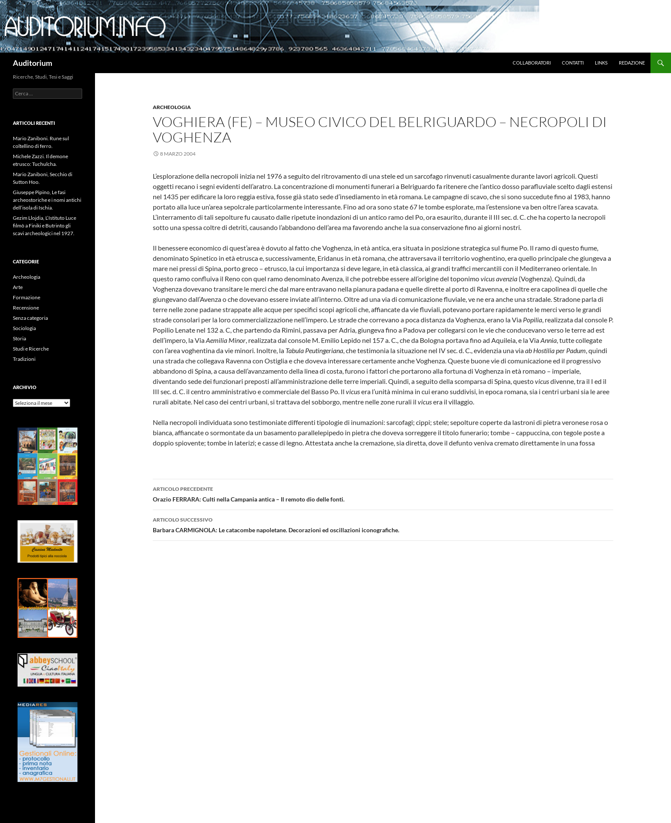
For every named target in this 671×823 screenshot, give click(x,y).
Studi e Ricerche (31, 348)
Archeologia (172, 107)
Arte (18, 287)
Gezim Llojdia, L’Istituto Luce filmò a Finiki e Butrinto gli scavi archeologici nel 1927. (44, 225)
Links (601, 62)
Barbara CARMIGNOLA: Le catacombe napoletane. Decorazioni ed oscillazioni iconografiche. (383, 524)
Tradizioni (24, 359)
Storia (19, 338)
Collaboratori (532, 62)
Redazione (632, 62)
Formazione (26, 297)
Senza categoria (30, 318)
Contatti (573, 62)
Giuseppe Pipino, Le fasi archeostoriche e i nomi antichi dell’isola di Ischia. (47, 200)
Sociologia (24, 328)
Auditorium (32, 63)
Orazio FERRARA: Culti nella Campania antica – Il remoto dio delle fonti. (383, 493)
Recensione (26, 307)
